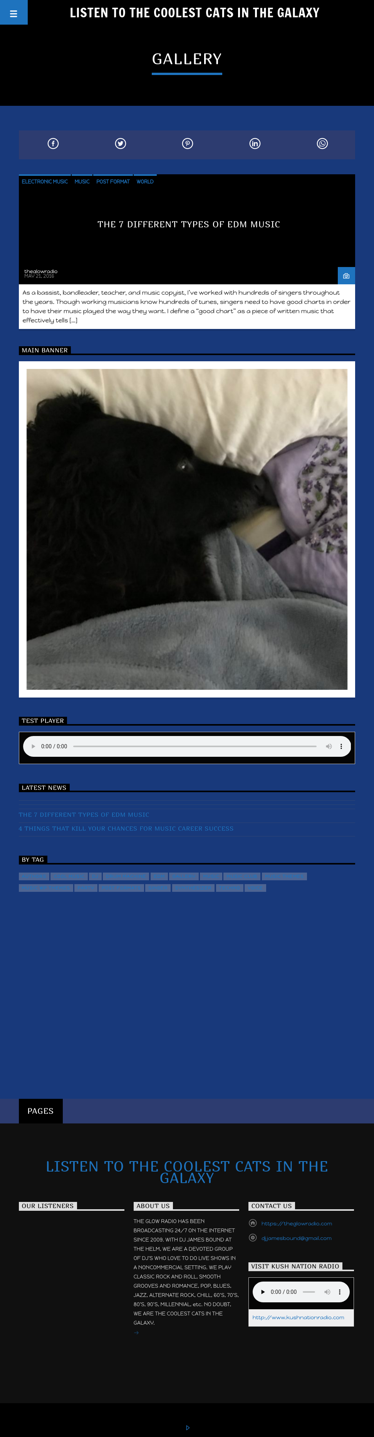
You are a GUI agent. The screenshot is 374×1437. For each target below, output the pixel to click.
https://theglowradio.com (297, 1223)
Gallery (184, 876)
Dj (95, 876)
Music (82, 182)
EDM (159, 876)
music (211, 876)
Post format (112, 182)
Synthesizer (193, 888)
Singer (158, 888)
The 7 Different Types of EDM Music (188, 224)
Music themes (284, 876)
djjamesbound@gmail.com (297, 1238)
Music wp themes (46, 888)
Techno (229, 888)
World (145, 182)
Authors (34, 876)
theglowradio (40, 271)
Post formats (121, 888)
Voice (255, 888)
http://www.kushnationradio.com (298, 1317)
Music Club (241, 876)
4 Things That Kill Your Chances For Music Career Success (126, 828)
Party (85, 888)
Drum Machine (126, 876)
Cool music (69, 876)
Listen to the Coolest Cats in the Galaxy (195, 12)
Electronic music (45, 182)
